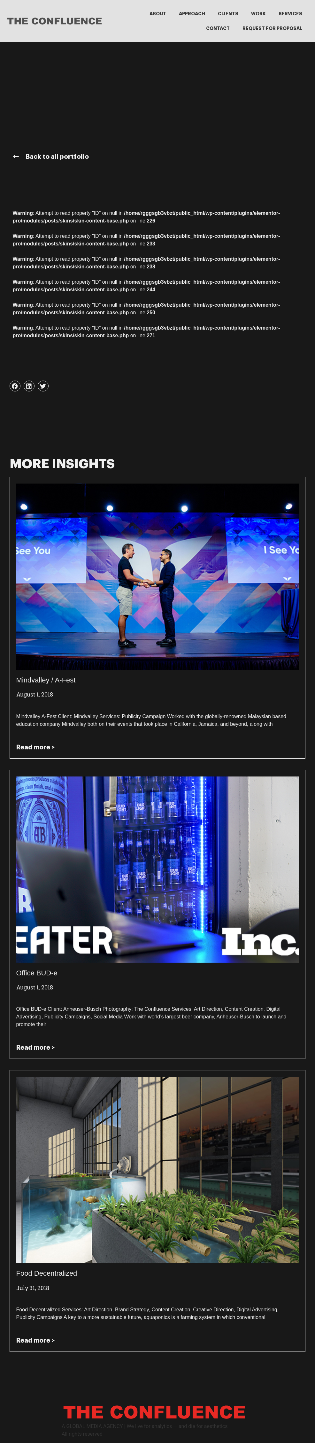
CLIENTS (228, 13)
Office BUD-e (37, 973)
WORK (258, 13)
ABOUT (158, 13)
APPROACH (192, 13)
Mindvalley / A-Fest (46, 680)
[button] (15, 386)
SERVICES (290, 13)
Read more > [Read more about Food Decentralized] (35, 1340)
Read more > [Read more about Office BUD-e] (35, 1047)
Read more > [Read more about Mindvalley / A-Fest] (35, 747)
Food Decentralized (46, 1273)
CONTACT (218, 28)
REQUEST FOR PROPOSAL (272, 28)
